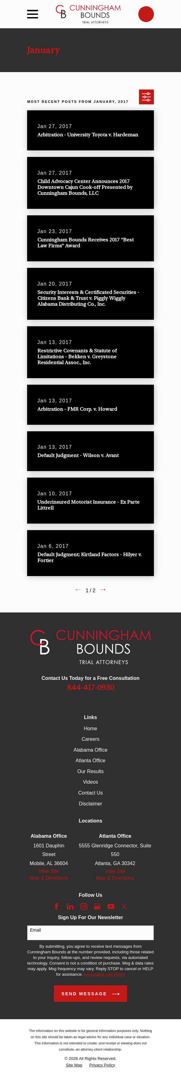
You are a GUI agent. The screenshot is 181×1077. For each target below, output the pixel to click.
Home (90, 728)
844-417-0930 (90, 687)
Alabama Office (90, 750)
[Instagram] (83, 906)
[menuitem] (74, 1065)
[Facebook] (56, 906)
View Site (48, 871)
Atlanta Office (91, 760)
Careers (90, 739)
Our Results (90, 771)
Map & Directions (49, 878)
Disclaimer (90, 803)
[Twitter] (124, 906)
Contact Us (90, 792)
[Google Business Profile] (97, 906)
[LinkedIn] (70, 906)
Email (35, 930)
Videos (90, 782)
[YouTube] (110, 906)
